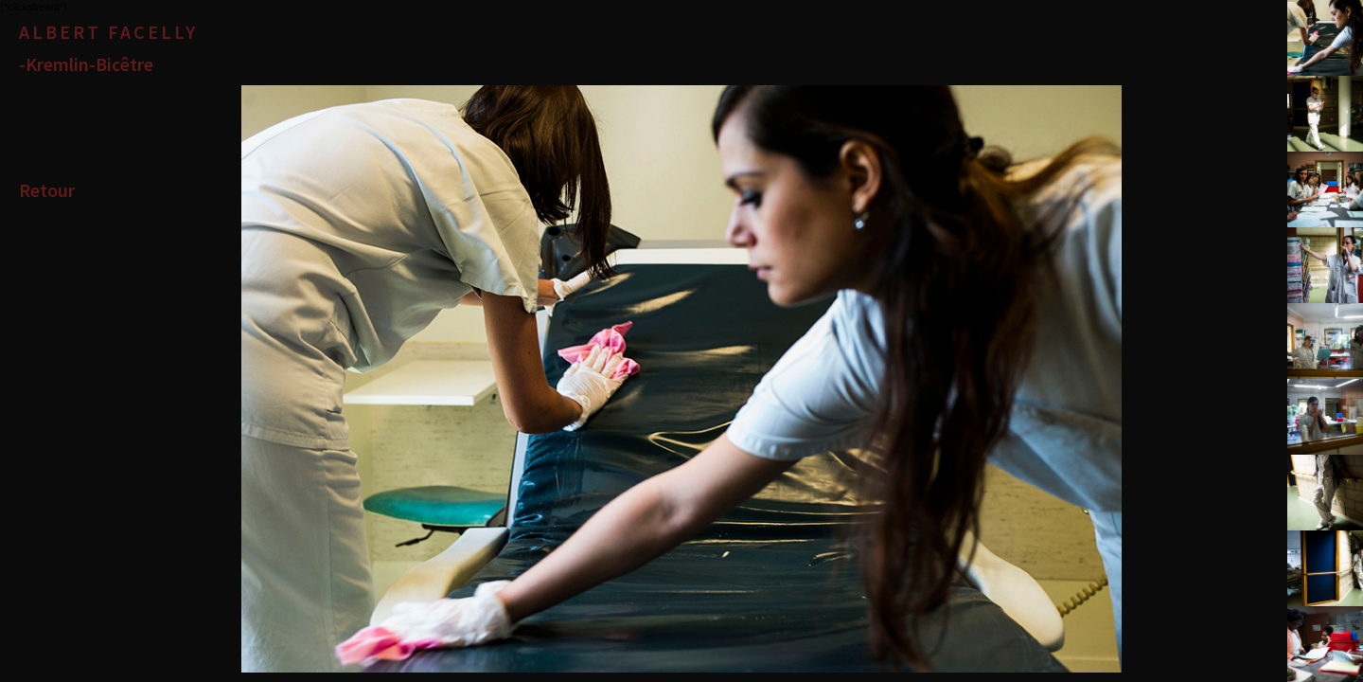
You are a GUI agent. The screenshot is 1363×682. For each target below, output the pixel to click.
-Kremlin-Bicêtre (86, 64)
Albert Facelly (108, 32)
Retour (47, 190)
